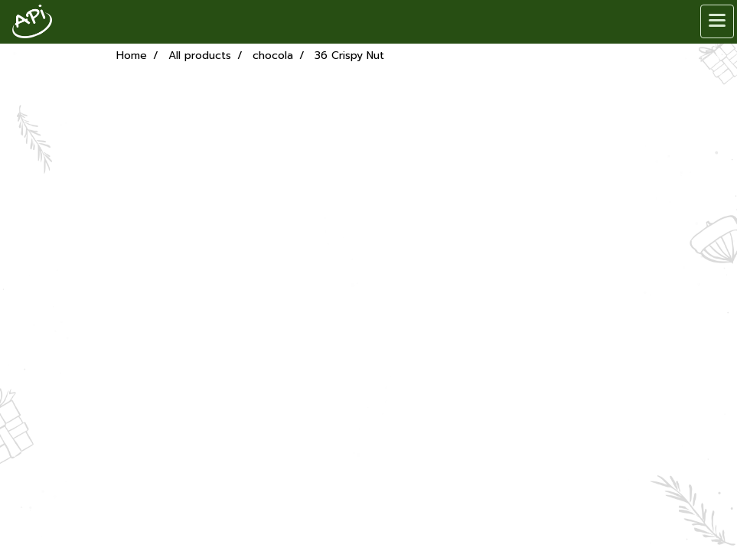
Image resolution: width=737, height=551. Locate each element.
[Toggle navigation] (717, 21)
